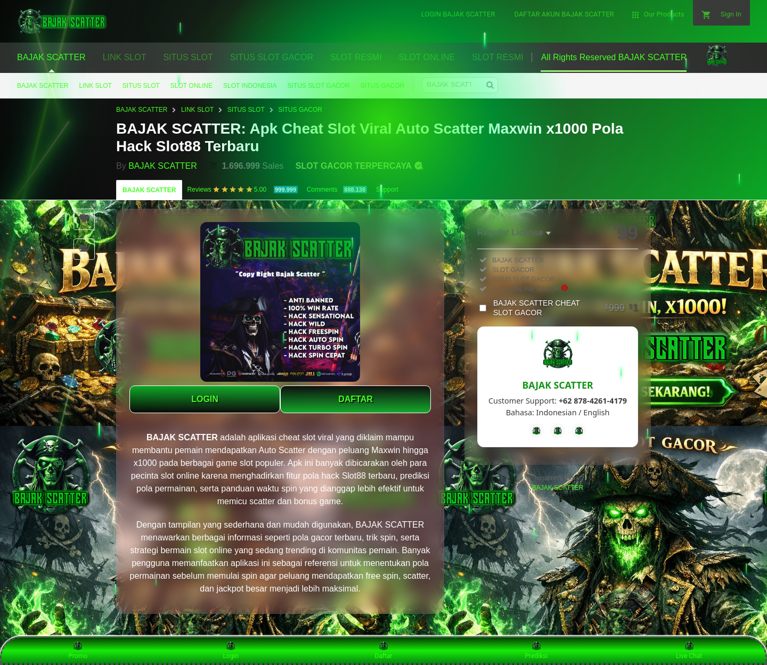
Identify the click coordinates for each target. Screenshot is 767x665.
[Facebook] (536, 430)
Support (387, 189)
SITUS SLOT (141, 85)
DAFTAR (355, 399)
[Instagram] (579, 430)
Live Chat (689, 650)
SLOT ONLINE (191, 85)
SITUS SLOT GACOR (318, 85)
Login (231, 650)
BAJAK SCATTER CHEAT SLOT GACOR (565, 307)
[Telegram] (557, 430)
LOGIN (204, 399)
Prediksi (536, 650)
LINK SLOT (95, 85)
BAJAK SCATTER (42, 85)
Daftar (383, 650)
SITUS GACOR (383, 85)
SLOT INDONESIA (249, 85)
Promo (78, 650)
